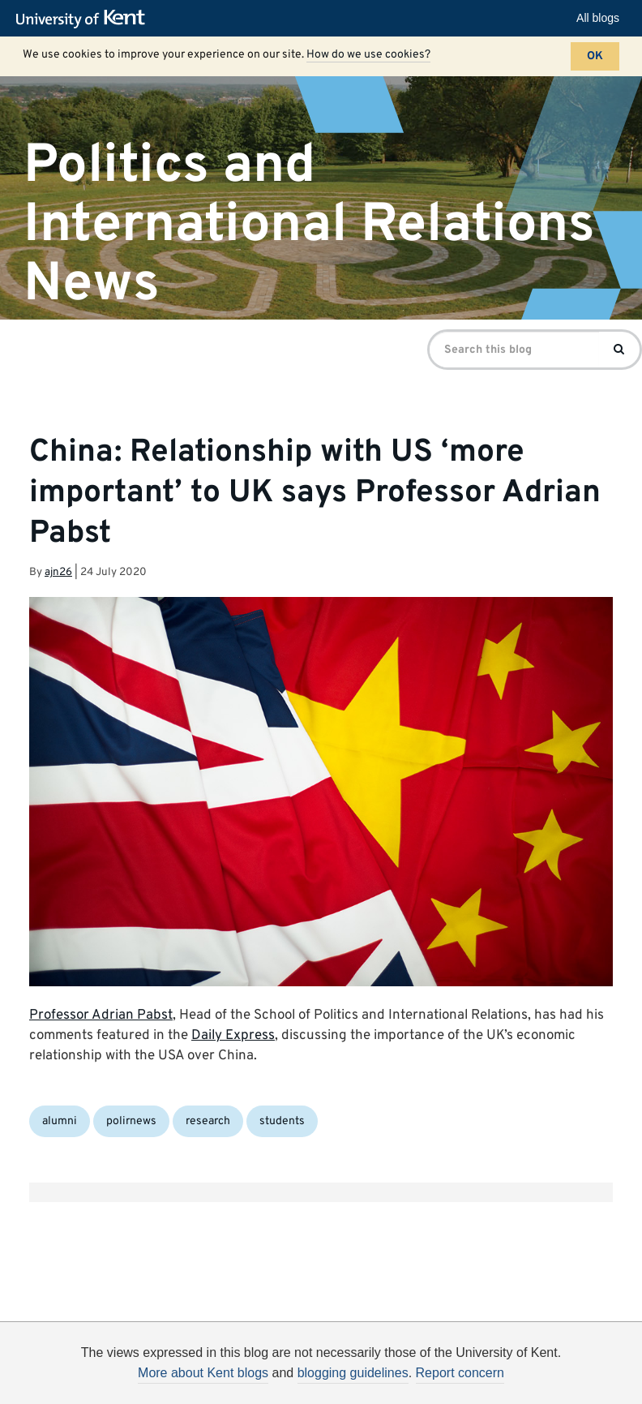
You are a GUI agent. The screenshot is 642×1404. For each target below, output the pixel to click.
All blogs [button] (597, 17)
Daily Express (233, 1036)
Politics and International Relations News (309, 224)
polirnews (131, 1121)
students (282, 1121)
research (208, 1121)
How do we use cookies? (368, 55)
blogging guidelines (353, 1373)
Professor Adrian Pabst (101, 1015)
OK (595, 56)
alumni (59, 1121)
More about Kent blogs (203, 1373)
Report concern (460, 1373)
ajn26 (58, 572)
